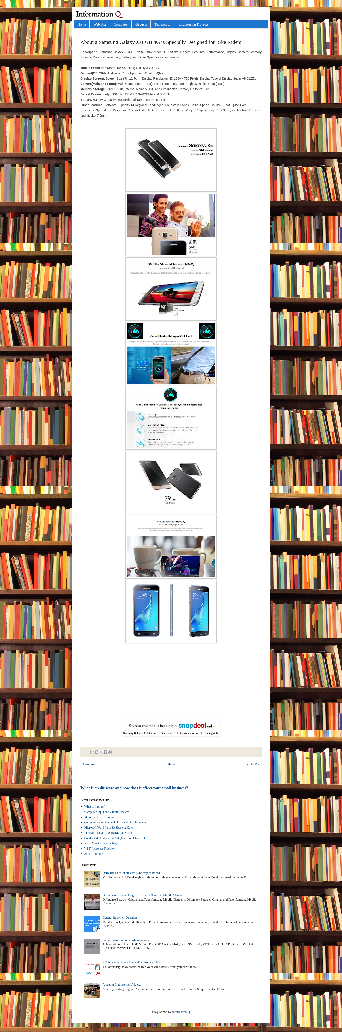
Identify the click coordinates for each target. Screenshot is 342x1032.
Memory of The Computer (100, 817)
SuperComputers (94, 853)
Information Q (181, 1012)
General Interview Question (120, 917)
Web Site (99, 24)
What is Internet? (95, 806)
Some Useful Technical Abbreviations (126, 940)
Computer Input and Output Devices (106, 812)
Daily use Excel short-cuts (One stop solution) (131, 873)
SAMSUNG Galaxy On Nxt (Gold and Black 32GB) (117, 838)
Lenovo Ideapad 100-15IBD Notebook (108, 832)
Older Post (254, 764)
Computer (121, 24)
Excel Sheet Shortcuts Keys (101, 843)
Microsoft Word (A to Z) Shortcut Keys (108, 827)
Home (81, 24)
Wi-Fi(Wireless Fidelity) (99, 848)
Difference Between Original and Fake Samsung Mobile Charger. (143, 895)
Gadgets (141, 24)
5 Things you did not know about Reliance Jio (131, 962)
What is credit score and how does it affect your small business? (134, 788)
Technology (162, 24)
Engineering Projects (193, 24)
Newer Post (89, 764)
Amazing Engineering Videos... (122, 984)
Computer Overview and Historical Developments (115, 822)
